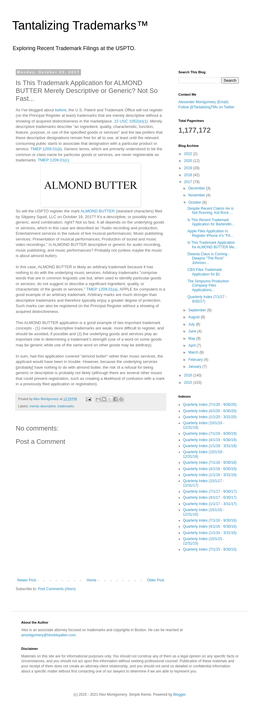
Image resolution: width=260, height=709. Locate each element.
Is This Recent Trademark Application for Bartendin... (211, 222)
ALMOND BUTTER (98, 211)
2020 (188, 161)
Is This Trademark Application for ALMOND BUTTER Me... (212, 244)
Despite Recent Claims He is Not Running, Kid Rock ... (210, 210)
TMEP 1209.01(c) (53, 160)
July (192, 324)
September (197, 310)
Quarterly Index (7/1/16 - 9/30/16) (209, 520)
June (192, 331)
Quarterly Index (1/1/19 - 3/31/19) (209, 446)
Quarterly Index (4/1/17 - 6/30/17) (209, 497)
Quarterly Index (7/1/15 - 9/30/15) (209, 549)
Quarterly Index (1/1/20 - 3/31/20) (209, 417)
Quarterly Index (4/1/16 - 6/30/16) (209, 526)
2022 (188, 154)
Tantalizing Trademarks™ (80, 25)
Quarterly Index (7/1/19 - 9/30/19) (209, 433)
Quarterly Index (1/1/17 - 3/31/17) (209, 504)
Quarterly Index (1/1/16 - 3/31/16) (209, 533)
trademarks (66, 406)
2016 (188, 375)
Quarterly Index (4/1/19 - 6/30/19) (209, 440)
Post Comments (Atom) (57, 589)
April (192, 345)
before (60, 110)
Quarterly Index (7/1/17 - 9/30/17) (209, 491)
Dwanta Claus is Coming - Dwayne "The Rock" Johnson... (208, 258)
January (195, 366)
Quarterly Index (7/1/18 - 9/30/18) (209, 462)
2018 (188, 175)
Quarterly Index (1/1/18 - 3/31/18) (209, 475)
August (194, 317)
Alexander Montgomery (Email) (203, 102)
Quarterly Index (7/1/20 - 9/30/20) (209, 404)
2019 (188, 168)
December (197, 188)
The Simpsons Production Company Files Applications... (208, 285)
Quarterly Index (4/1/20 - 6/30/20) (209, 411)
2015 (188, 382)
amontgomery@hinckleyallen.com (48, 635)
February (196, 360)
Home (91, 580)
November (197, 195)
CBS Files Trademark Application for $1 (204, 272)
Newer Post (26, 580)
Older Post (155, 580)
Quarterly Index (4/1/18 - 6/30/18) (209, 469)
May (192, 338)
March (194, 352)
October (195, 202)
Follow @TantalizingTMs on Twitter (206, 107)
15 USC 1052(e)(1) (131, 121)
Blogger (179, 694)
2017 (188, 182)
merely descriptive (43, 406)
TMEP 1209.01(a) (102, 289)
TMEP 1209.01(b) (46, 149)
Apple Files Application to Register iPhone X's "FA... (210, 233)
